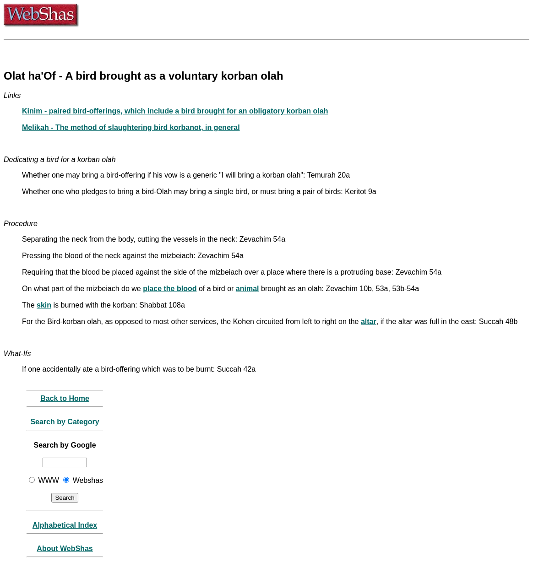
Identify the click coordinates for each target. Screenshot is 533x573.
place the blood (169, 288)
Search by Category (64, 422)
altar (368, 321)
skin (44, 305)
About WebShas (64, 548)
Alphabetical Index (65, 525)
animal (247, 288)
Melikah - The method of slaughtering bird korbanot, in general (131, 127)
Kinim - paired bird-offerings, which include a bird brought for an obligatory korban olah (175, 111)
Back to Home (64, 398)
